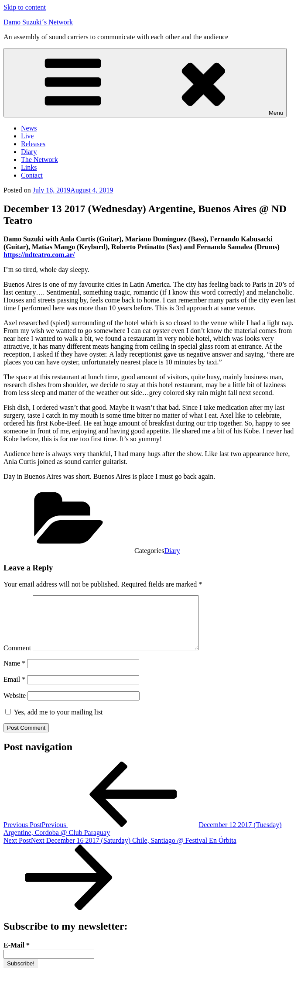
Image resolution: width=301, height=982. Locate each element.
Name (14, 673)
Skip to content (24, 7)
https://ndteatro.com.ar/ (39, 254)
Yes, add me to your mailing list (54, 722)
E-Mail (16, 955)
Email (14, 690)
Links (29, 167)
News (29, 128)
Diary (29, 151)
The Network (39, 159)
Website (14, 706)
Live (27, 136)
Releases (33, 144)
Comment (17, 658)
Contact (32, 175)
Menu (145, 82)
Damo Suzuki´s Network (38, 22)
